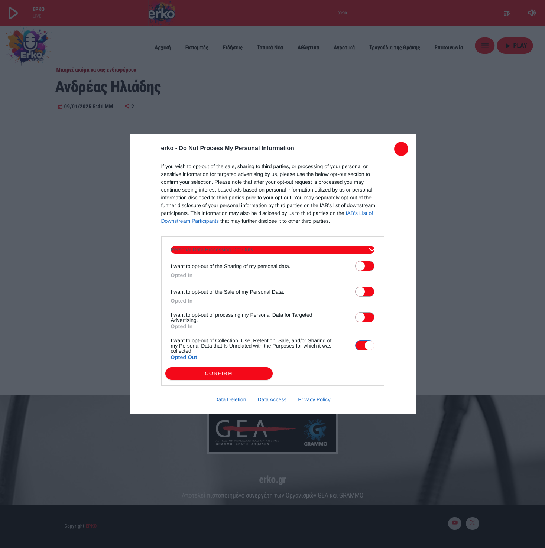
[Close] (401, 149)
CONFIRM (219, 373)
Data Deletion (230, 399)
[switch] (364, 266)
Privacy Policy (314, 399)
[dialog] (273, 274)
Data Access (271, 399)
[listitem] (272, 250)
